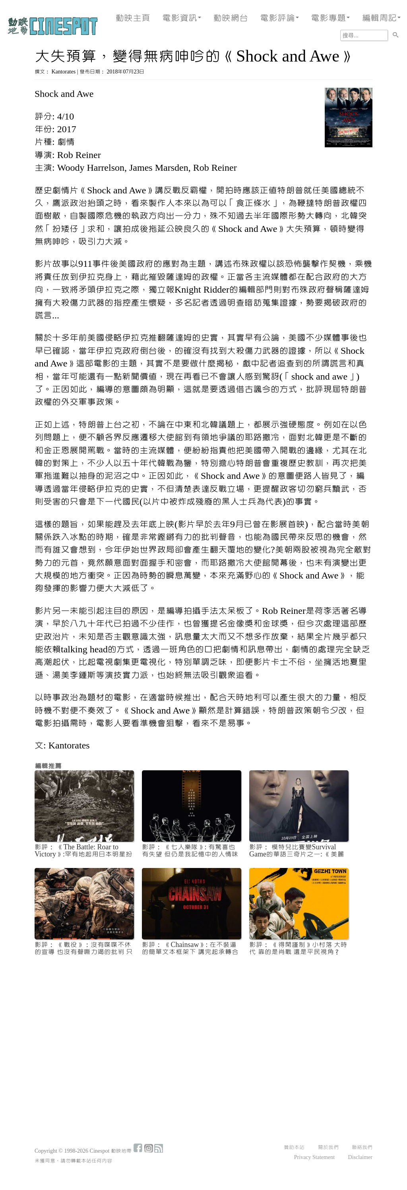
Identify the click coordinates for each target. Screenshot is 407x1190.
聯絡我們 (362, 1147)
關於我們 (328, 1147)
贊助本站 (294, 1147)
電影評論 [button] (279, 18)
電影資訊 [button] (181, 18)
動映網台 (230, 18)
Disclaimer (360, 1157)
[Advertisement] (203, 1021)
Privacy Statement (314, 1157)
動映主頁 (132, 18)
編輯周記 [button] (381, 18)
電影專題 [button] (330, 18)
